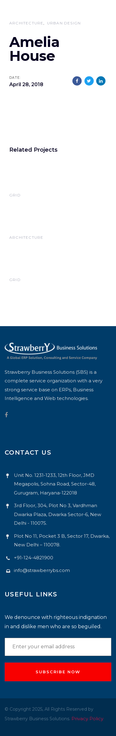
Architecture (26, 23)
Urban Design (64, 23)
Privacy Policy (87, 718)
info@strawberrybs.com (42, 570)
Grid (15, 195)
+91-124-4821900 (33, 558)
